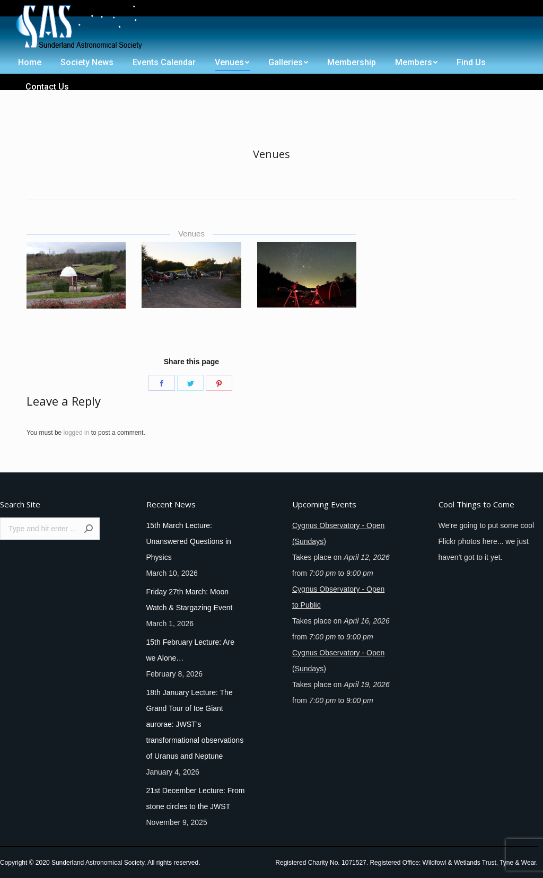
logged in (77, 432)
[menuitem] (27, 9)
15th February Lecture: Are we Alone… (190, 650)
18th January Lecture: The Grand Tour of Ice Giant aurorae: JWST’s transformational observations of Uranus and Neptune (195, 724)
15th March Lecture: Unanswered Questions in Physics (188, 541)
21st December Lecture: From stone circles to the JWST (195, 798)
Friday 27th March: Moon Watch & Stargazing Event (189, 599)
